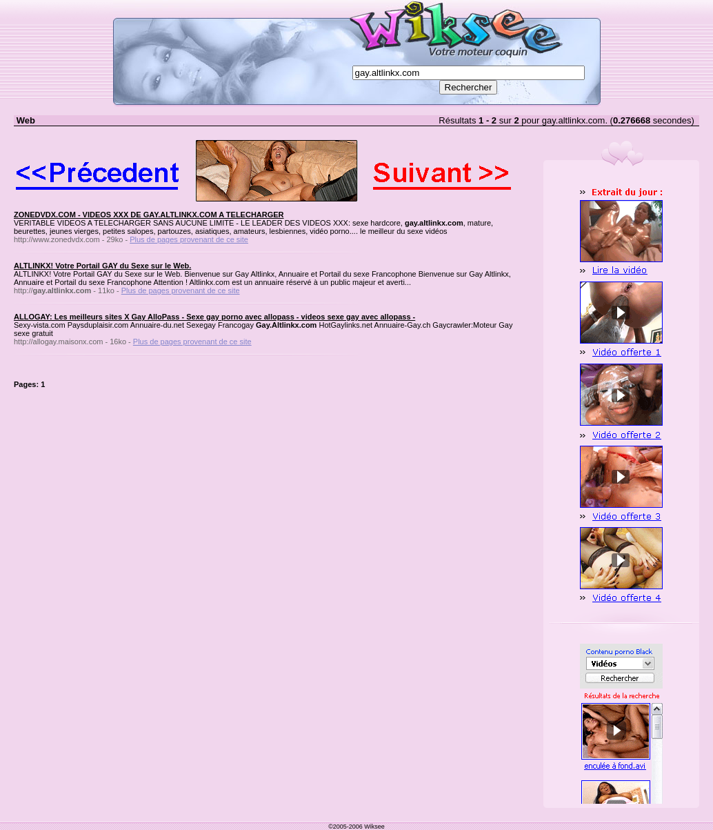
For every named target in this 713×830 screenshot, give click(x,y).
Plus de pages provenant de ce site (189, 239)
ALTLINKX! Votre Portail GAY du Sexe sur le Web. (102, 265)
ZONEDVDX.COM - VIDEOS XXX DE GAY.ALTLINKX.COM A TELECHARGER (149, 214)
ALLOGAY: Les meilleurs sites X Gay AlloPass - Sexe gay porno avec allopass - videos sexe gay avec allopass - (214, 317)
